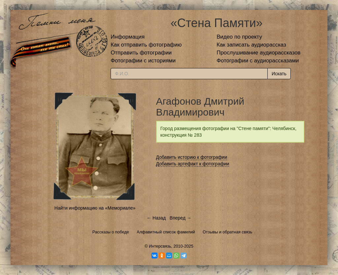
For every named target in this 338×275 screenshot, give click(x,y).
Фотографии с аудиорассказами (258, 60)
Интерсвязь (160, 246)
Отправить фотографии (141, 53)
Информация (128, 37)
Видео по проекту (239, 37)
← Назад (156, 218)
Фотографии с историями (143, 60)
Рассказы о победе (110, 232)
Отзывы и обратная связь (227, 232)
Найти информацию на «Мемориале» (94, 208)
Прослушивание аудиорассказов (258, 53)
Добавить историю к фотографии (191, 157)
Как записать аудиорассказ (251, 45)
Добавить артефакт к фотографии (192, 163)
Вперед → (180, 218)
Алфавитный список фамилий (166, 232)
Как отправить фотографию (146, 45)
